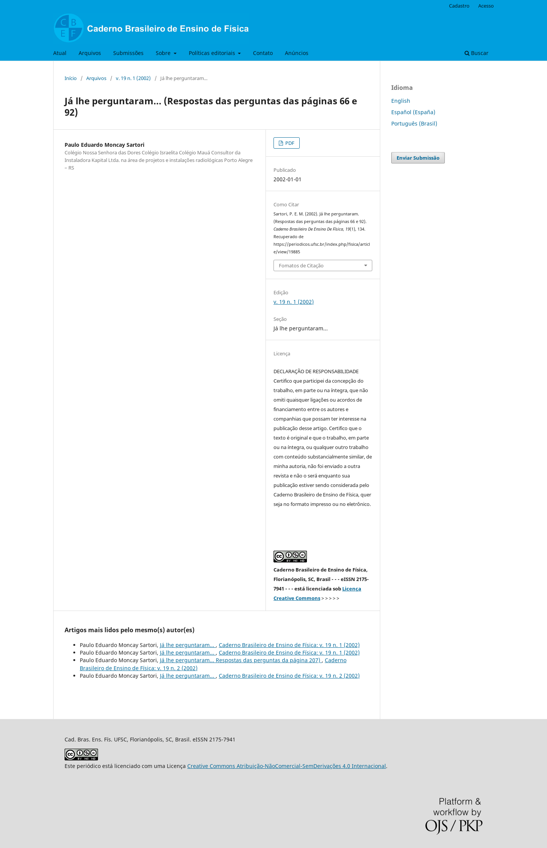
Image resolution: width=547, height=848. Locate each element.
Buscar (477, 53)
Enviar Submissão (418, 157)
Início (71, 78)
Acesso (486, 5)
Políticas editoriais (213, 53)
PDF (289, 143)
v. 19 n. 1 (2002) (133, 78)
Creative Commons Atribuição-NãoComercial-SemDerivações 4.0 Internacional (286, 765)
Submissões (128, 53)
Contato (263, 53)
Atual (59, 53)
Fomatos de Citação (301, 265)
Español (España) (413, 112)
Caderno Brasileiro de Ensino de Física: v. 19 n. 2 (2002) (289, 675)
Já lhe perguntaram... (188, 645)
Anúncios (296, 53)
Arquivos (90, 53)
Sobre (164, 53)
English (400, 100)
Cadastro (459, 5)
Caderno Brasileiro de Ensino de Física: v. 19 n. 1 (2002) (289, 645)
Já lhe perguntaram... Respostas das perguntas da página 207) (241, 660)
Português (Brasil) (414, 123)
